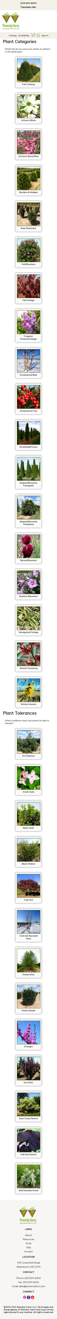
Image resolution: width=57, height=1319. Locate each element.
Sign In (44, 35)
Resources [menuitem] (28, 1239)
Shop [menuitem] (28, 1243)
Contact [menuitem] (28, 1251)
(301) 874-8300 (29, 3)
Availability (23, 35)
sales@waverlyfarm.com (32, 1286)
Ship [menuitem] (28, 1247)
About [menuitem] (28, 1235)
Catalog (12, 35)
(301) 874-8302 (31, 1282)
